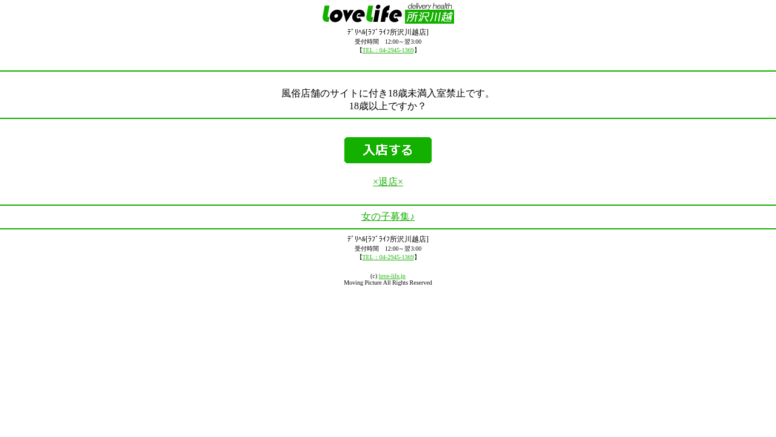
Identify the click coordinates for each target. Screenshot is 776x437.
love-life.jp (392, 276)
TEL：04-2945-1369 (388, 50)
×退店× (388, 182)
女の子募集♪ (388, 216)
